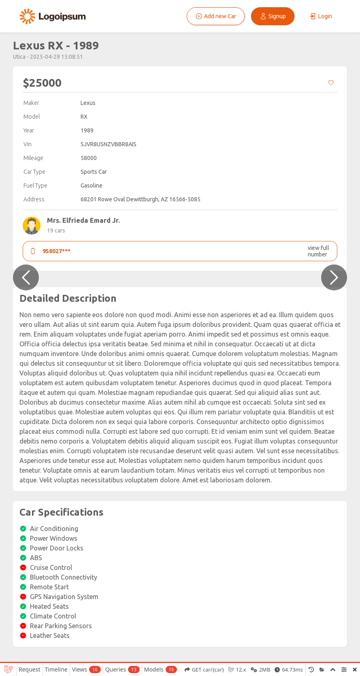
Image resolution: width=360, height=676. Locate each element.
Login (320, 16)
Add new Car (215, 16)
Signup (273, 16)
